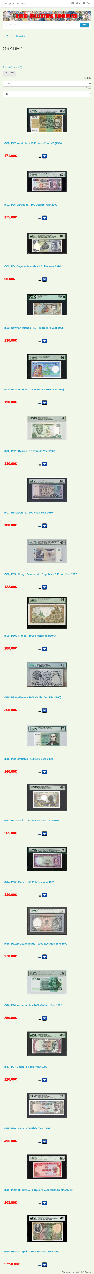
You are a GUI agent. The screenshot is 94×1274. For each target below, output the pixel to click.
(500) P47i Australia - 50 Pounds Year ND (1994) (33, 143)
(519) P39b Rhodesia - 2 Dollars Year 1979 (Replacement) (39, 1189)
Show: (88, 88)
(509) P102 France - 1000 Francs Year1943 (30, 635)
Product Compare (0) (12, 67)
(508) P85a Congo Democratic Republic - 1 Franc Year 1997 (40, 574)
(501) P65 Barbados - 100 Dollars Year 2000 (30, 204)
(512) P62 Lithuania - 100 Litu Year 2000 (28, 758)
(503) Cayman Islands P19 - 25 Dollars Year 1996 (34, 327)
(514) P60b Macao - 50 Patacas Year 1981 (29, 882)
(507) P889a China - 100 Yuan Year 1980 (28, 512)
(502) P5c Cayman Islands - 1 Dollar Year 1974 (32, 266)
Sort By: (87, 78)
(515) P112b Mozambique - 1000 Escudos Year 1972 (36, 943)
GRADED (20, 36)
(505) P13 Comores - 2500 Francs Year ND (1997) (34, 389)
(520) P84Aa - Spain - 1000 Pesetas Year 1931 (32, 1251)
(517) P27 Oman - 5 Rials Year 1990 (25, 1066)
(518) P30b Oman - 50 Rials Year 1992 (27, 1128)
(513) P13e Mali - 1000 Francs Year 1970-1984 (32, 820)
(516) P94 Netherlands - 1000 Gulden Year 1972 (33, 1005)
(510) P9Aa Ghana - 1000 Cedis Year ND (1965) (32, 697)
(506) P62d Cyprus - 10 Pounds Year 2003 (29, 450)
